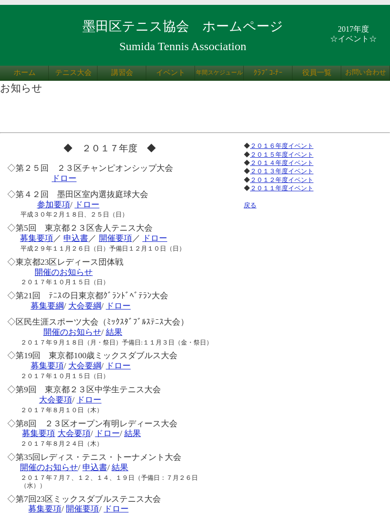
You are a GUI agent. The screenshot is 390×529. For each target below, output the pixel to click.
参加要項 (53, 204)
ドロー (64, 178)
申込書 (75, 238)
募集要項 (36, 238)
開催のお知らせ (64, 272)
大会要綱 (84, 305)
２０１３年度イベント (281, 171)
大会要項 (55, 399)
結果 (114, 332)
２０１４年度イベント (281, 162)
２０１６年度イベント (281, 145)
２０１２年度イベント (281, 179)
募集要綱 (47, 305)
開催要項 (115, 238)
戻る (250, 205)
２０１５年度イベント (281, 154)
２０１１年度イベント (281, 188)
